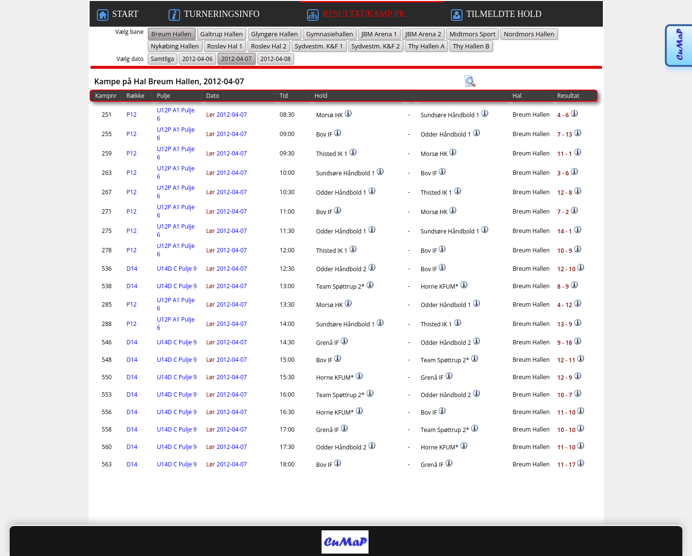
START (117, 15)
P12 (131, 114)
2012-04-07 (226, 114)
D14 (131, 268)
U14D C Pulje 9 (177, 268)
